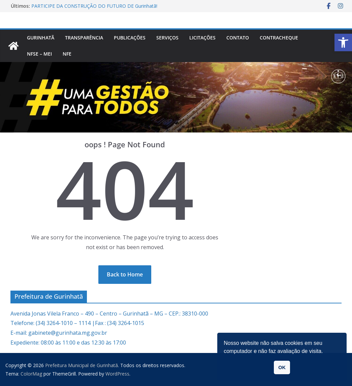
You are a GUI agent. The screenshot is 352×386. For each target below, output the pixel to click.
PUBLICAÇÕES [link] (130, 37)
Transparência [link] (84, 37)
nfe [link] (67, 54)
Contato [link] (237, 37)
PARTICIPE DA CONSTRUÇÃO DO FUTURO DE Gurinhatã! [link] (94, 6)
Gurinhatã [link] (40, 37)
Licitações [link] (202, 37)
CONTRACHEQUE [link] (279, 37)
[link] (343, 42)
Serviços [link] (167, 37)
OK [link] (282, 367)
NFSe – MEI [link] (39, 54)
